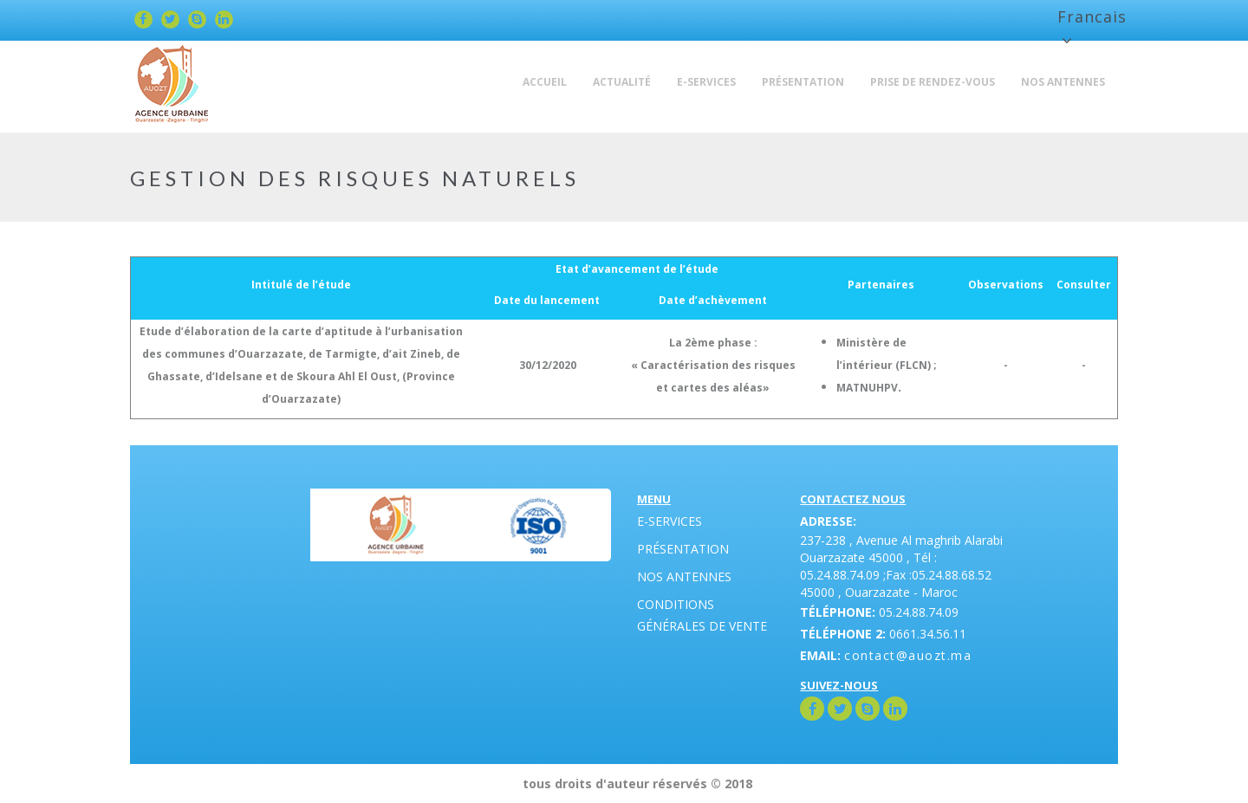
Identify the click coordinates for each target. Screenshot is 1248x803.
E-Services (669, 521)
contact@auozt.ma (908, 655)
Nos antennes (684, 576)
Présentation (683, 549)
